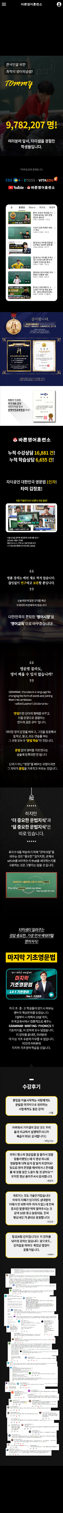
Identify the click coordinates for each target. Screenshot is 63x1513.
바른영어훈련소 (31, 4)
